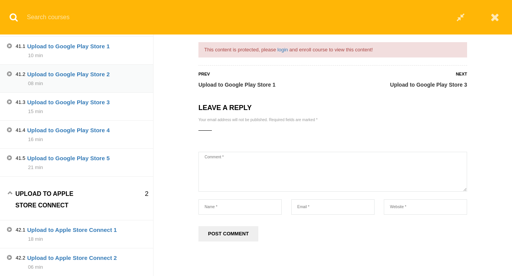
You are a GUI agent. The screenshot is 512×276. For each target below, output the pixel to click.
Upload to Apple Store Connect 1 (72, 230)
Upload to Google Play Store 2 (68, 74)
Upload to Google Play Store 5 (68, 158)
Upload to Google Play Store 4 (68, 130)
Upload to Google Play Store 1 (237, 85)
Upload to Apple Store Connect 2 (72, 258)
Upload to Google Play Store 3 (428, 85)
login (282, 50)
